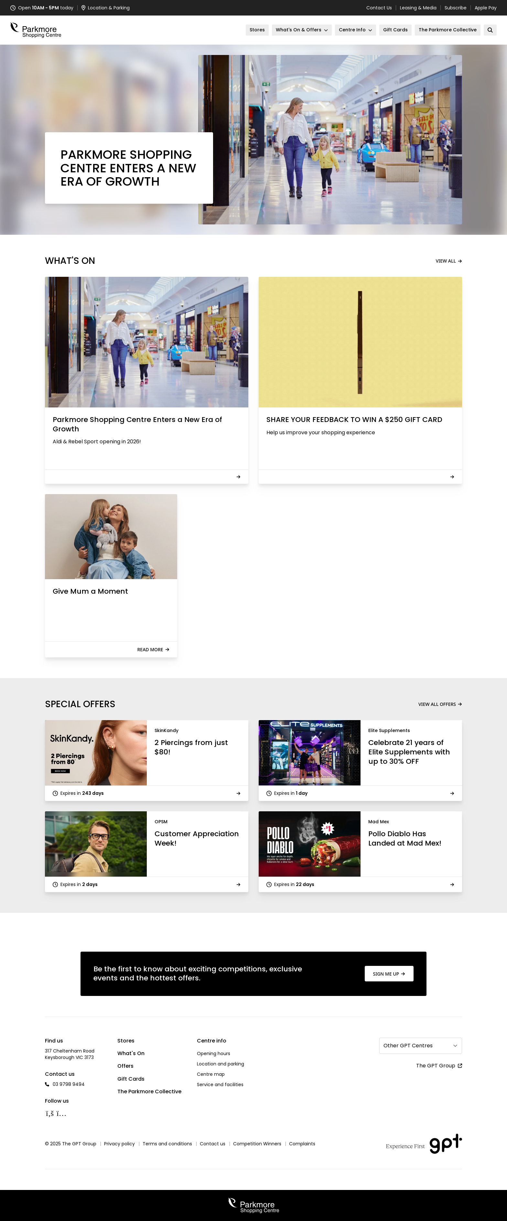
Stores (126, 1041)
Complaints (302, 1143)
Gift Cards (131, 1079)
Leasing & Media (418, 8)
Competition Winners (257, 1143)
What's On (131, 1053)
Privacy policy (119, 1143)
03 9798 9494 (69, 1084)
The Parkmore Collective (149, 1091)
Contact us (212, 1143)
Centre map (211, 1074)
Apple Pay (486, 8)
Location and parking (220, 1064)
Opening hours (213, 1053)
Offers (125, 1066)
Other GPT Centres (408, 1045)
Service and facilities (220, 1084)
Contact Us (379, 8)
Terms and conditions (167, 1143)
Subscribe (456, 8)
